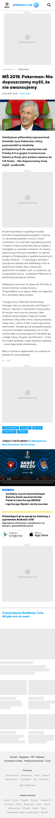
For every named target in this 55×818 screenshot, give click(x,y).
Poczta (15, 800)
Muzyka (44, 812)
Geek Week (26, 779)
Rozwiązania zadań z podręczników (23, 812)
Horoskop (9, 804)
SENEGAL (22, 432)
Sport (37, 775)
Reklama (40, 757)
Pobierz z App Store (50, 532)
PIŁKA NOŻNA (9, 432)
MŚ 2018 (37, 428)
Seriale (35, 808)
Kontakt (14, 757)
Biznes (47, 804)
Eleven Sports (12, 779)
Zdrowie (26, 808)
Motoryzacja (14, 808)
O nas (48, 761)
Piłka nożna (23, 69)
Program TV (45, 800)
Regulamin (24, 757)
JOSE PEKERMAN (11, 428)
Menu (7, 7)
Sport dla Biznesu (27, 785)
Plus (35, 779)
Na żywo (34, 800)
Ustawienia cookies (13, 761)
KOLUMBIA (25, 428)
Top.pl (43, 808)
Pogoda (45, 775)
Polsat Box (44, 779)
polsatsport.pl (8, 69)
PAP (33, 757)
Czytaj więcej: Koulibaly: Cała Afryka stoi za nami (22, 614)
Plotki (18, 804)
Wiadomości (26, 775)
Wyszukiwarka (49, 5)
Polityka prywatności (34, 761)
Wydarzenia (29, 804)
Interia (7, 800)
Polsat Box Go (12, 775)
